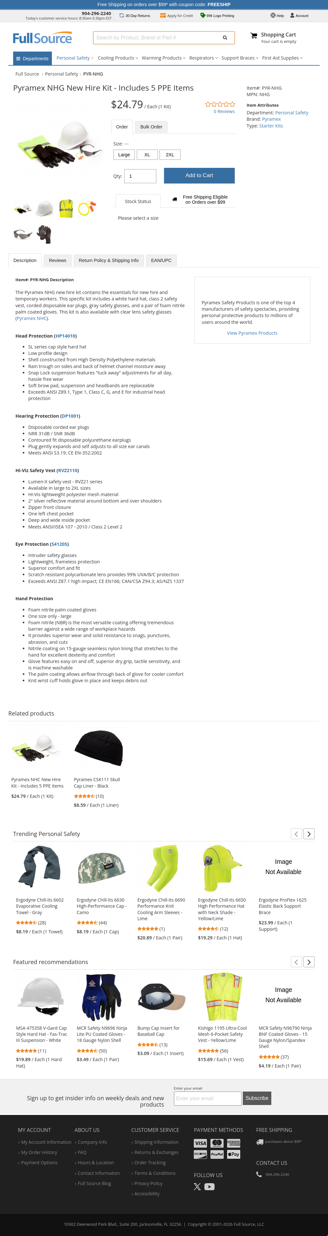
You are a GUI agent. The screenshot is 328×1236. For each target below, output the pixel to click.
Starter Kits (271, 126)
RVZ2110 (67, 470)
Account (299, 16)
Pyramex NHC (31, 318)
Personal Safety (75, 58)
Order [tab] (122, 126)
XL (147, 154)
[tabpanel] (174, 184)
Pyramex (271, 119)
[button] (296, 833)
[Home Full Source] (27, 74)
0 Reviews (224, 111)
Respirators (201, 58)
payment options (39, 1162)
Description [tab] (25, 260)
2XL (170, 154)
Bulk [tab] (151, 126)
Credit (176, 16)
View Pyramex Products (252, 333)
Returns (134, 16)
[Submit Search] (225, 38)
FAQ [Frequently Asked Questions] (82, 1152)
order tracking (150, 1162)
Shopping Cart (278, 34)
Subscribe (257, 1098)
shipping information (157, 1142)
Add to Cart (199, 175)
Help (277, 16)
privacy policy (148, 1183)
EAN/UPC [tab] (161, 260)
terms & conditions (155, 1173)
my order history (39, 1152)
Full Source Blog (94, 1183)
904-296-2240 (96, 13)
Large (124, 154)
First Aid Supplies (280, 58)
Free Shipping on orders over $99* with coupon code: (164, 4)
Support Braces (238, 58)
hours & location (96, 1162)
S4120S (59, 544)
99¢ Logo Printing (217, 16)
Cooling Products (116, 58)
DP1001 (70, 416)
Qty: (117, 176)
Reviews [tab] (57, 260)
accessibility (147, 1194)
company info (92, 1142)
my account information (46, 1142)
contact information (99, 1173)
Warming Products (162, 58)
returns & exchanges (156, 1152)
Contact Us (271, 1162)
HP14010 (65, 336)
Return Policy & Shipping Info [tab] (109, 260)
